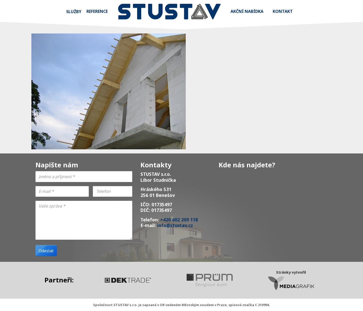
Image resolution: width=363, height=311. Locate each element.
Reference (97, 11)
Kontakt (283, 11)
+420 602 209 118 (179, 220)
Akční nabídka (247, 11)
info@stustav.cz (175, 225)
